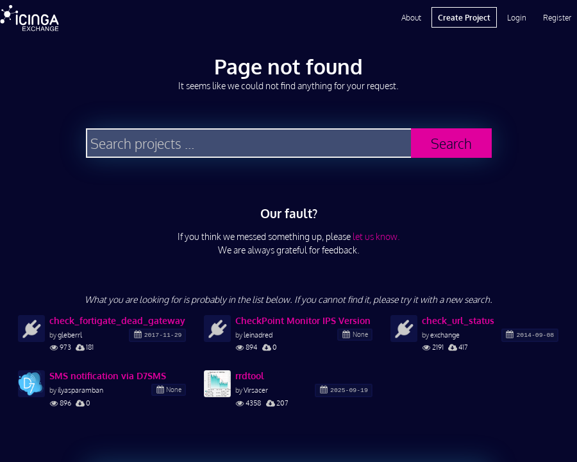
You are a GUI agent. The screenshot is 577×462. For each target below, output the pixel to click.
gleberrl (70, 334)
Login (516, 17)
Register (557, 17)
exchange (445, 334)
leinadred (258, 334)
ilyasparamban (80, 390)
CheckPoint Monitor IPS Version (303, 320)
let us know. (376, 236)
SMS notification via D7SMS (107, 375)
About (411, 17)
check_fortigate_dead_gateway (117, 320)
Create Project (464, 17)
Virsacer (256, 390)
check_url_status (458, 320)
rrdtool (249, 375)
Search (451, 143)
